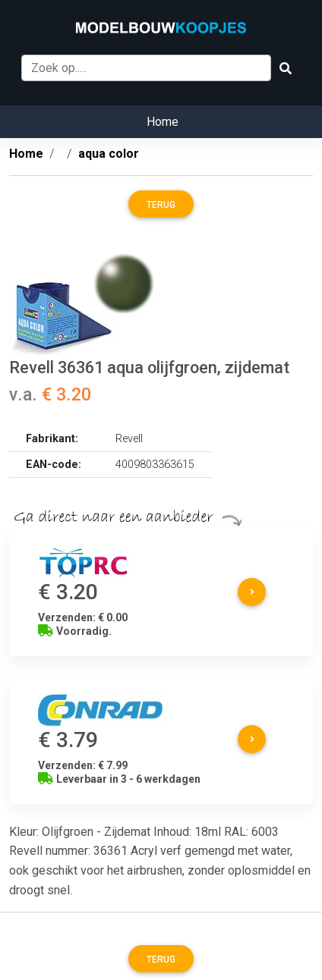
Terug (161, 204)
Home (162, 122)
